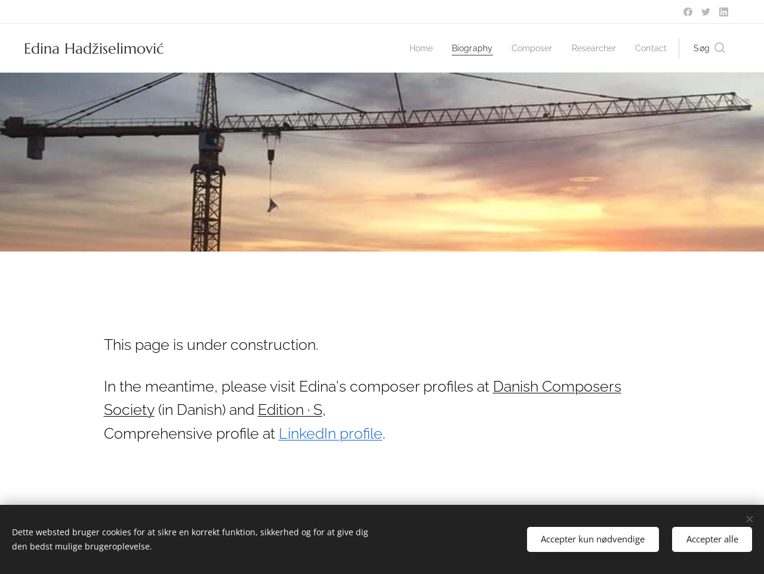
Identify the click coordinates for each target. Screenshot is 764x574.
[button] (709, 48)
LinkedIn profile (331, 433)
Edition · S (290, 409)
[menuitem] (411, 48)
